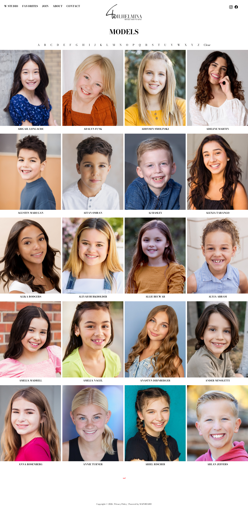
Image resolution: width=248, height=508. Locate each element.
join (45, 6)
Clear (207, 45)
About (57, 6)
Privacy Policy (120, 504)
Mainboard (146, 504)
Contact (73, 6)
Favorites (30, 6)
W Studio (11, 6)
